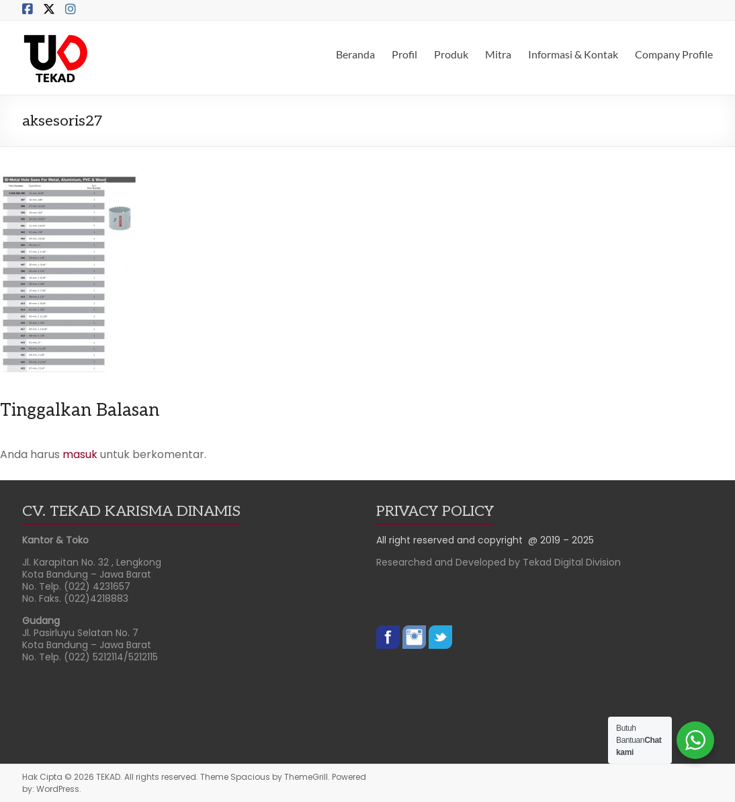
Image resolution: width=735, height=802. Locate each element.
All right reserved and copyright (452, 540)
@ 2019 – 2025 (561, 540)
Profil (404, 54)
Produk (451, 54)
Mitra (498, 54)
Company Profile (674, 54)
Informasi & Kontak (573, 54)
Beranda (355, 54)
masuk (79, 454)
